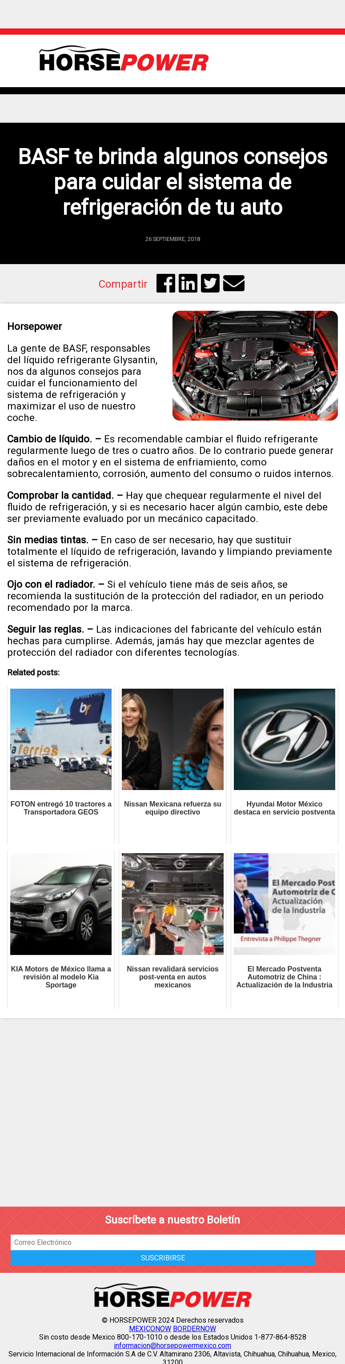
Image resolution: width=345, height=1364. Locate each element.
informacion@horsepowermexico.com (172, 1345)
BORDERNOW (194, 1328)
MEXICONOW (150, 1328)
